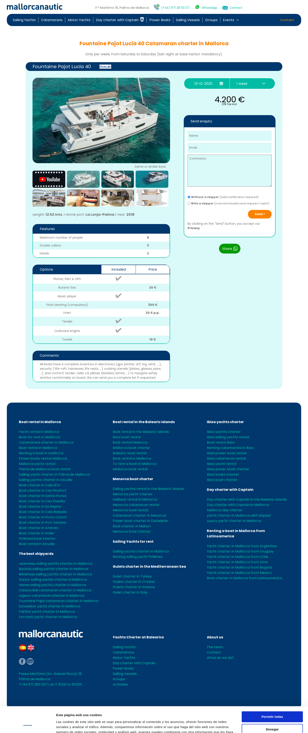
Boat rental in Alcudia (37, 543)
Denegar (272, 705)
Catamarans (51, 20)
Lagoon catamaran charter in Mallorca (51, 595)
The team (215, 647)
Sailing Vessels (188, 20)
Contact (236, 8)
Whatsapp (209, 8)
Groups (211, 20)
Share (230, 248)
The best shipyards (36, 553)
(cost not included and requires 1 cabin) (228, 203)
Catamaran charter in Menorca (139, 515)
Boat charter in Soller (37, 533)
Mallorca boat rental (130, 469)
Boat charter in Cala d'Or (40, 485)
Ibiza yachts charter (225, 421)
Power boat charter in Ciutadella (140, 520)
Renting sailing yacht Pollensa (137, 556)
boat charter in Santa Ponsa (42, 495)
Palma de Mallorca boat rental (44, 469)
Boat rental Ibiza (220, 442)
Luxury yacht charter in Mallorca (234, 520)
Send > (260, 214)
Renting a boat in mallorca (41, 453)
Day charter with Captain (120, 20)
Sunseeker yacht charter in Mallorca (49, 606)
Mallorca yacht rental (37, 463)
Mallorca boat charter (131, 447)
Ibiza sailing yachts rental (228, 437)
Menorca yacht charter (133, 494)
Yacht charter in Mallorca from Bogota (239, 567)
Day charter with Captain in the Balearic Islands (247, 499)
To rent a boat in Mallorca (134, 463)
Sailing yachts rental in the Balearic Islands (148, 488)
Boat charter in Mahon (132, 526)
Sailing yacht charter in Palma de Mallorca (54, 474)
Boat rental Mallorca (130, 442)
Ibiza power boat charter (228, 469)
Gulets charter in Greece (134, 587)
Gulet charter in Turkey (132, 576)
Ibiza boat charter (222, 479)
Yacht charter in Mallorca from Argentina (242, 546)
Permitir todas (272, 692)
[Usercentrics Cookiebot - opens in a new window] (27, 724)
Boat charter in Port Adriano (42, 522)
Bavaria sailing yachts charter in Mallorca (53, 568)
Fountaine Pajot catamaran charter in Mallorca (58, 600)
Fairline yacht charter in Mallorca (47, 611)
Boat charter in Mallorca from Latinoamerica (244, 578)
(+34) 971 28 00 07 (175, 8)
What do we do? (220, 657)
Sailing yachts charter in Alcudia (45, 479)
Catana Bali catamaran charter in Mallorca (55, 590)
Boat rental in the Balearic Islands (144, 421)
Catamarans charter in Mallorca (46, 442)
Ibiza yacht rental (221, 463)
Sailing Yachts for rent (133, 541)
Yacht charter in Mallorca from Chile (237, 556)
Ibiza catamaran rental (226, 458)
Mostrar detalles (68, 724)
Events (228, 20)
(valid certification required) (223, 197)
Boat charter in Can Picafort (42, 490)
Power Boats (159, 20)
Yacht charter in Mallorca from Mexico (239, 572)
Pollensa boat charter (37, 538)
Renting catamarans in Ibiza (230, 447)
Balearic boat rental (130, 453)
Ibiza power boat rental (226, 453)
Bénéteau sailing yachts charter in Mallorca (55, 574)
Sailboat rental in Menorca (135, 499)
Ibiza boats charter (223, 474)
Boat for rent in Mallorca (39, 437)
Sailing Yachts (24, 20)
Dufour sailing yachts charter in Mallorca (53, 579)
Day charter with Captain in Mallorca (238, 504)
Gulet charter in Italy (130, 592)
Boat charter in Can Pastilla (42, 501)
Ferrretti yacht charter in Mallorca (48, 616)
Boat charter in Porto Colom (43, 517)
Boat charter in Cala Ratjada (43, 511)
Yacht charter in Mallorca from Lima (237, 562)
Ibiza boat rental (127, 437)
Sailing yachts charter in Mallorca (141, 551)
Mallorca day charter (225, 510)
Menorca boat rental (130, 510)
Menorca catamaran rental (136, 504)
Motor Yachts (79, 20)
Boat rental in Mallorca (40, 421)
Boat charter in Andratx (39, 527)
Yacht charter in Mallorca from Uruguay (240, 551)
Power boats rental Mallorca (43, 458)
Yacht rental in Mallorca (39, 431)
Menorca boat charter (133, 478)
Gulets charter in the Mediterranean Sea (149, 566)
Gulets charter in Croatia (134, 581)
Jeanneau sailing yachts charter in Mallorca (55, 563)
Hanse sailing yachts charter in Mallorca (52, 584)
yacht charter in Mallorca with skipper (239, 515)
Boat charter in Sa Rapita (40, 506)
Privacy (194, 228)
